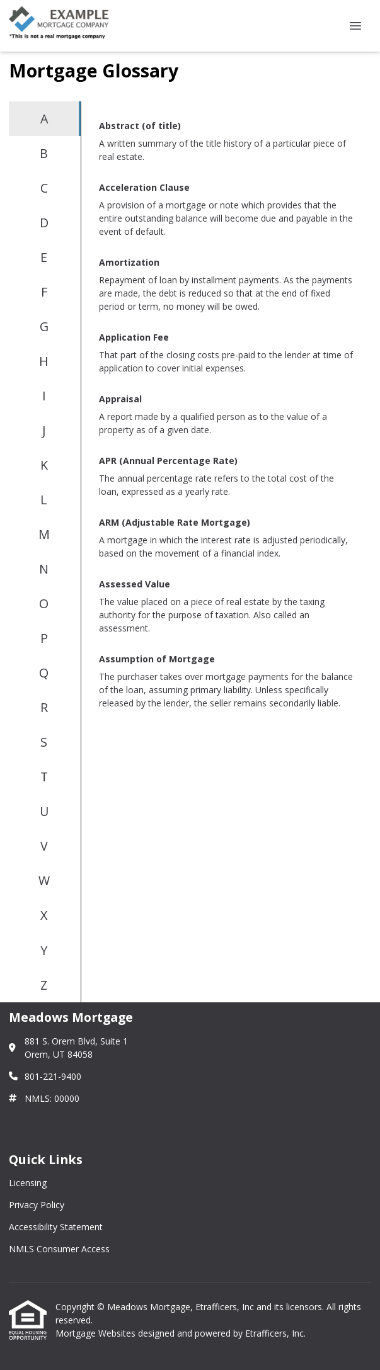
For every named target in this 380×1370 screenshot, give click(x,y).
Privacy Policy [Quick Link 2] (36, 1205)
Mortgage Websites (96, 1333)
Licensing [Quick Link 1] (28, 1183)
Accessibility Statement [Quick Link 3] (56, 1227)
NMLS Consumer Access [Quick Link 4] (59, 1249)
